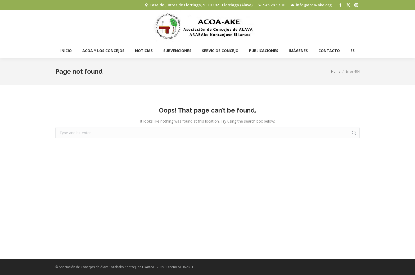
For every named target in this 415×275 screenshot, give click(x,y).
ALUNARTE (186, 267)
